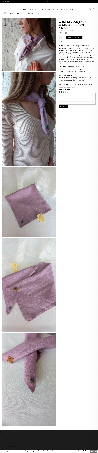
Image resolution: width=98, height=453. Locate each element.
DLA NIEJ (24, 9)
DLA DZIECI (55, 9)
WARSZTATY (72, 9)
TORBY (65, 9)
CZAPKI (41, 9)
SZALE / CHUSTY (33, 9)
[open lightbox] (29, 44)
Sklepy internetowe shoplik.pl (9, 447)
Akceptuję (94, 451)
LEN (18, 13)
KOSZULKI (47, 9)
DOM (60, 9)
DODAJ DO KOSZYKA (74, 37)
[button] (24, 9)
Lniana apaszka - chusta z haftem (30, 13)
